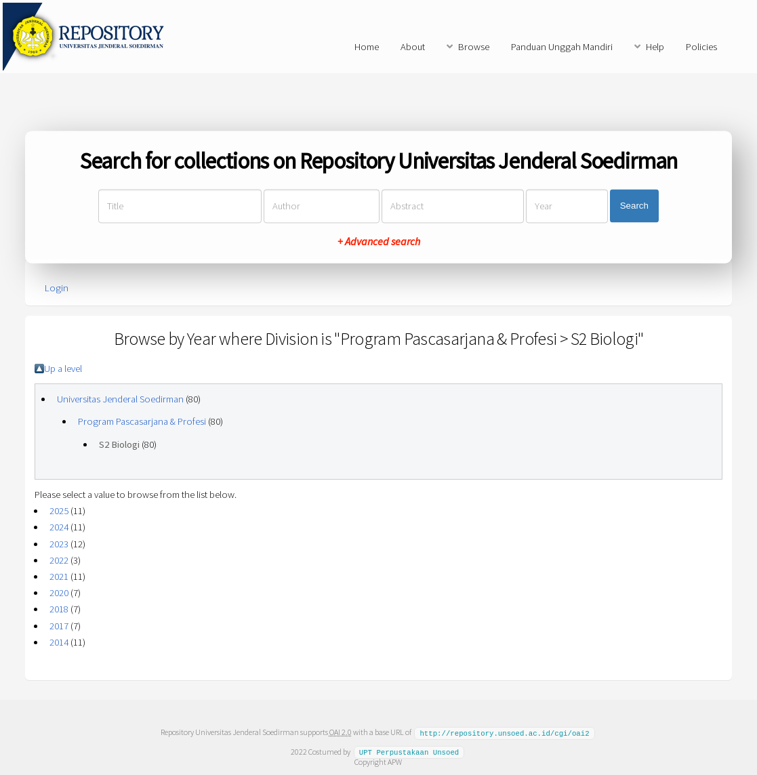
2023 (58, 544)
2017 (58, 626)
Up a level (63, 368)
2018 (58, 609)
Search (634, 206)
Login (56, 288)
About (413, 47)
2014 (58, 642)
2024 (58, 527)
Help (655, 47)
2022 (58, 560)
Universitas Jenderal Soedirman (120, 399)
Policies (701, 47)
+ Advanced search (378, 241)
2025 (58, 511)
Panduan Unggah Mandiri (562, 47)
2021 (58, 576)
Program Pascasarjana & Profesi (142, 421)
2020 (58, 593)
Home (366, 47)
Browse (473, 47)
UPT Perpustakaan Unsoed (409, 751)
